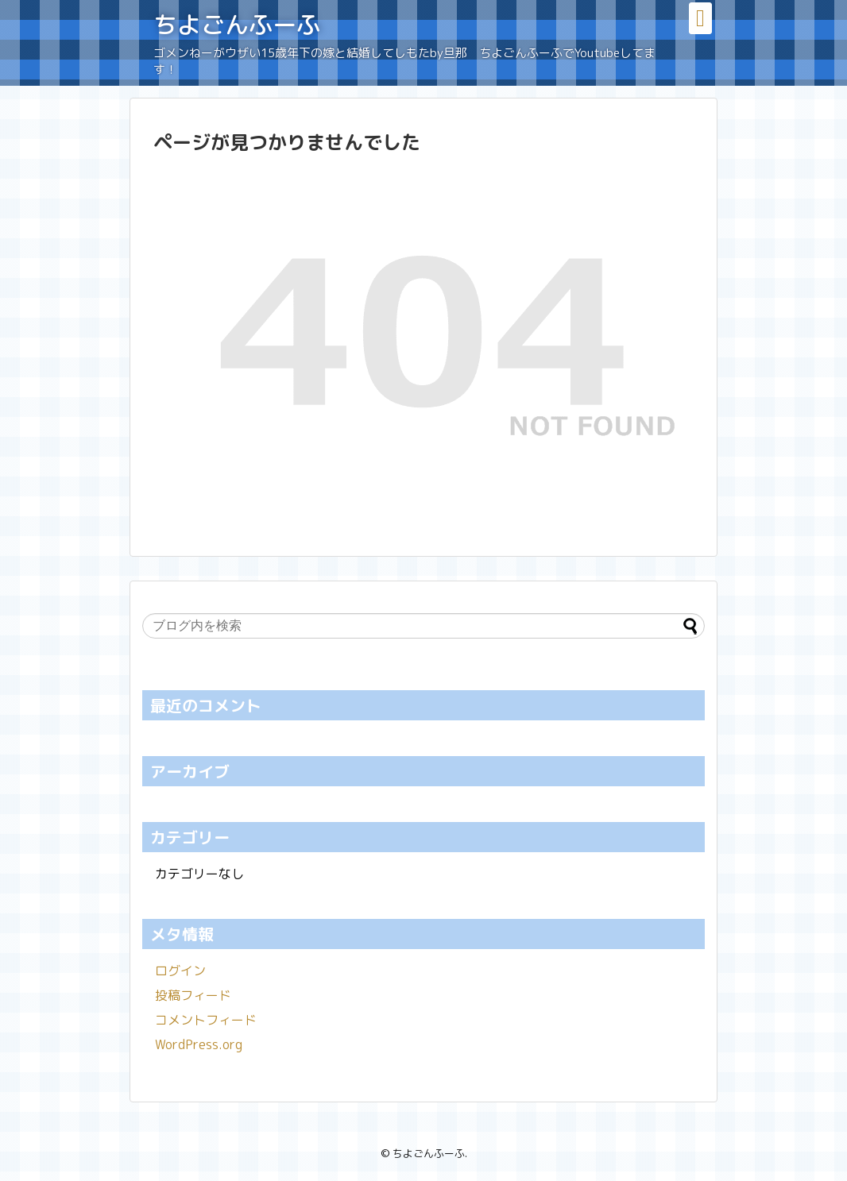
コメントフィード (206, 1020)
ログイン (180, 970)
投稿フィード (193, 995)
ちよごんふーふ (236, 24)
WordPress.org (198, 1044)
